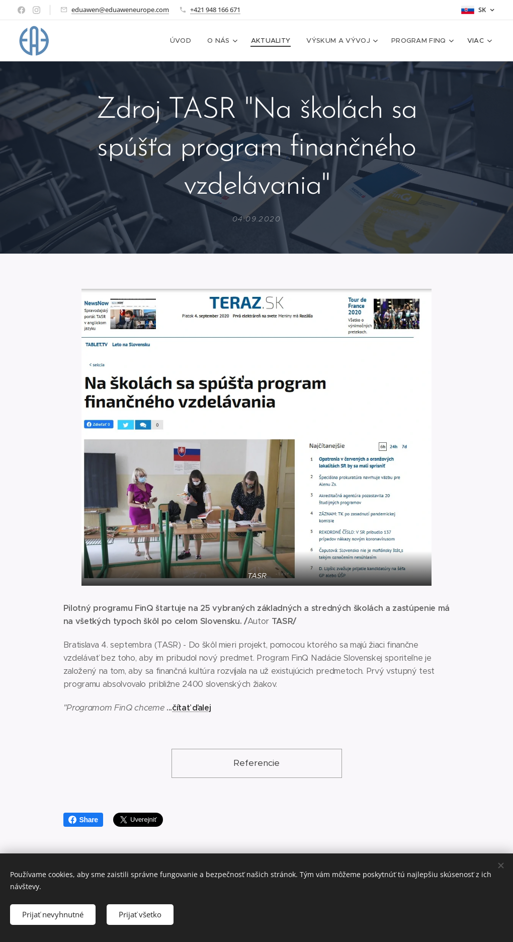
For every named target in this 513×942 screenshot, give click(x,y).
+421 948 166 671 (215, 9)
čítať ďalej (191, 707)
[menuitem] (112, 40)
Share (83, 820)
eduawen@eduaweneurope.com (120, 9)
